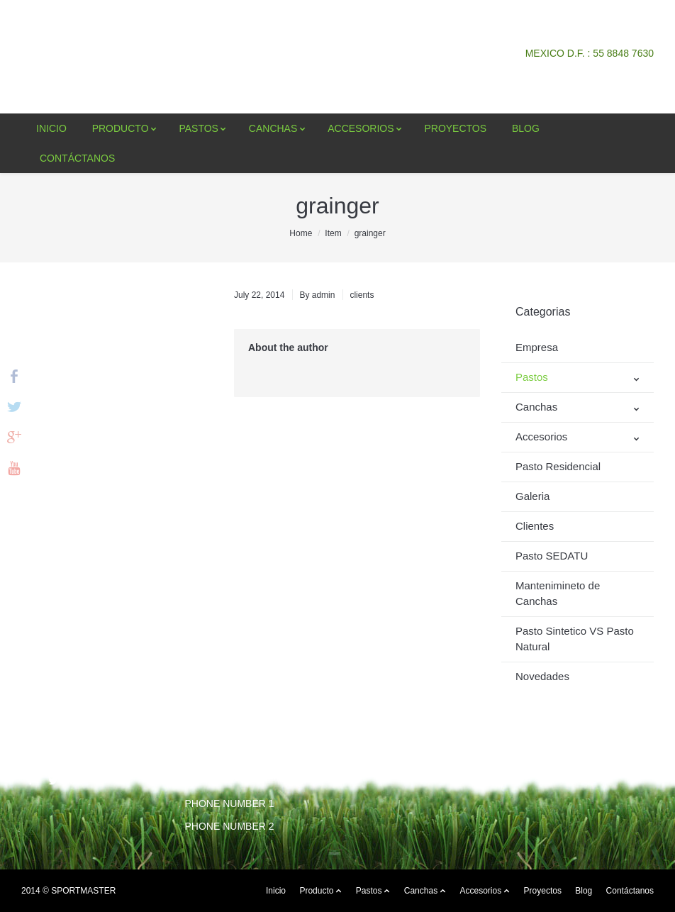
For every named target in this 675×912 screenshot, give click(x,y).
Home (300, 233)
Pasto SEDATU (551, 556)
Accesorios (541, 436)
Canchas (536, 407)
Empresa (536, 347)
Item (333, 233)
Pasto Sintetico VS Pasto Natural (574, 638)
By (317, 295)
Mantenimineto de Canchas (557, 593)
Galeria (532, 496)
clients (362, 295)
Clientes (534, 526)
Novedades (542, 676)
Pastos (531, 377)
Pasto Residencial (558, 466)
